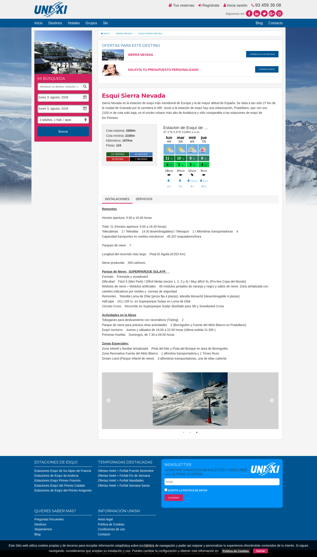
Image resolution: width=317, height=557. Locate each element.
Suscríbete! (173, 497)
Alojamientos (43, 529)
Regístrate (208, 5)
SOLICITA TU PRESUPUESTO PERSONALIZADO (150, 69)
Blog (259, 23)
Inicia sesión (235, 5)
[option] (190, 399)
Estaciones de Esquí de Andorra (56, 475)
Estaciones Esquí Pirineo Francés (57, 480)
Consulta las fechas (262, 54)
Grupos (91, 23)
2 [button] (190, 432)
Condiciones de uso (111, 529)
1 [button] (183, 432)
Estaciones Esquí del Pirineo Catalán (59, 485)
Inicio (38, 23)
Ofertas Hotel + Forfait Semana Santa (124, 485)
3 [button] (197, 432)
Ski (105, 23)
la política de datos (193, 490)
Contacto (276, 23)
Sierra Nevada (127, 54)
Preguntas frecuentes (49, 519)
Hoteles (74, 23)
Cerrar (260, 551)
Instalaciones (117, 199)
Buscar (63, 131)
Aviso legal (105, 519)
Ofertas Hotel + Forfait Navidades (121, 480)
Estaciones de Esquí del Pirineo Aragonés (63, 490)
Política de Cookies (111, 524)
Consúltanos (267, 69)
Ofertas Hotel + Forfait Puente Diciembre (126, 471)
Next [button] (272, 400)
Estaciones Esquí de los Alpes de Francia (62, 471)
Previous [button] (108, 400)
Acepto (185, 490)
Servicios (144, 199)
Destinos (55, 23)
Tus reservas (181, 5)
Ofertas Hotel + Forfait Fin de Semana (124, 475)
